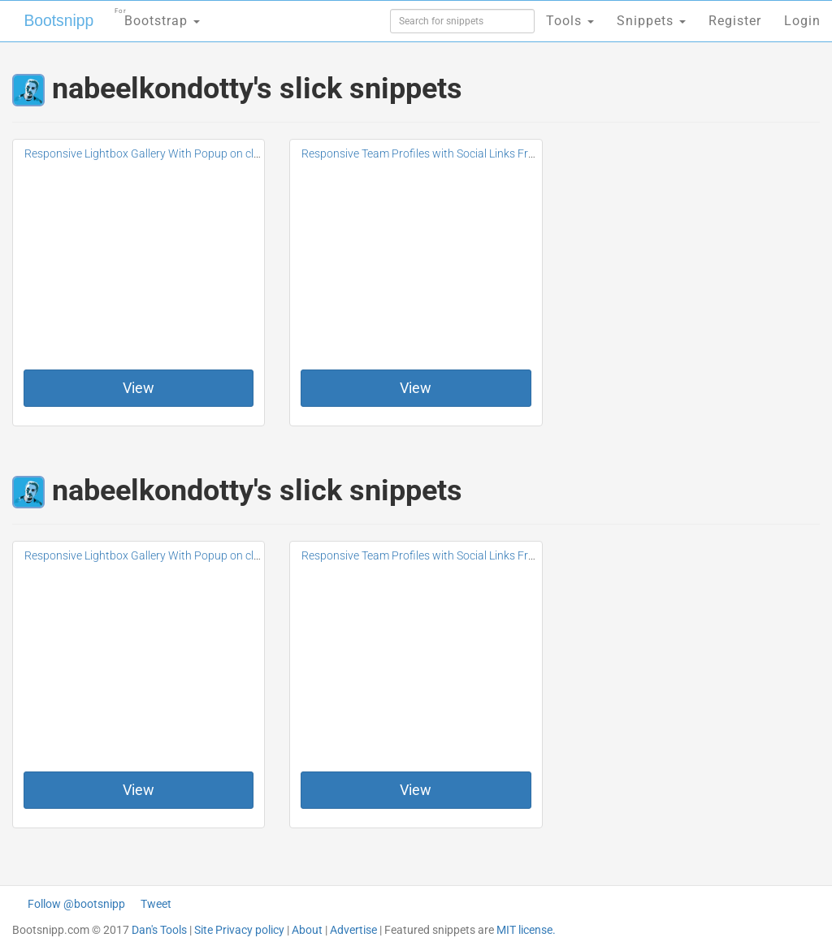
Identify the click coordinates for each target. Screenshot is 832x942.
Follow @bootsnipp (76, 903)
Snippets (651, 20)
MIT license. (526, 929)
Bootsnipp (53, 21)
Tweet (156, 903)
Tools (570, 20)
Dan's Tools (159, 929)
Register (734, 20)
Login (802, 20)
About (307, 929)
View (138, 387)
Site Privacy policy (239, 929)
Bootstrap (150, 15)
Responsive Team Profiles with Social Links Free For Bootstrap (457, 153)
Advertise (353, 929)
